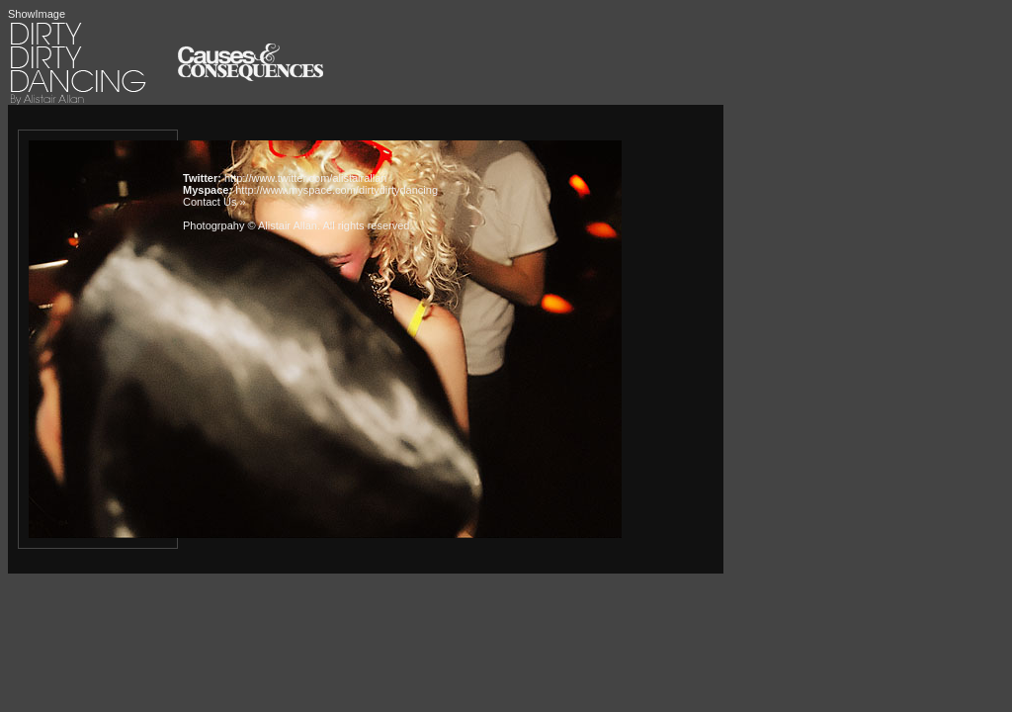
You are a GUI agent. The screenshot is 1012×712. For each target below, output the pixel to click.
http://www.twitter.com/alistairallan (305, 178)
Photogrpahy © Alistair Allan (250, 225)
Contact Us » (214, 202)
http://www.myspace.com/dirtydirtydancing (336, 190)
